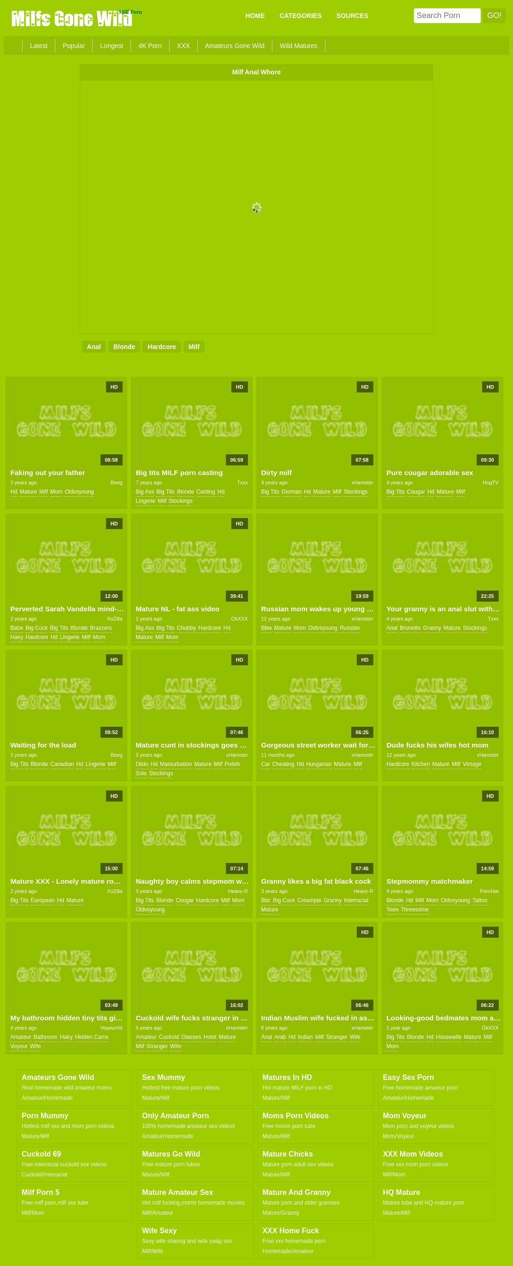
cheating (283, 764)
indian (305, 1037)
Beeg (117, 482)
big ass (145, 491)
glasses (191, 1037)
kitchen (421, 764)
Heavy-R (238, 891)
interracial (356, 900)
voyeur (18, 1046)
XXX (183, 45)
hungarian (318, 764)
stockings (181, 501)
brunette (410, 628)
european (43, 900)
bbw (266, 628)
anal (94, 346)
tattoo (480, 900)
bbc (266, 900)
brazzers (101, 628)
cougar (416, 491)
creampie (309, 900)
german (291, 491)
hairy (16, 637)
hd (13, 491)
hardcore (161, 346)
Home (255, 15)
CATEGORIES (300, 15)
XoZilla (115, 618)
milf (194, 346)
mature (28, 491)
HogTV (490, 482)
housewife (449, 1037)
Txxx (242, 482)
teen (392, 909)
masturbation (176, 764)
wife (35, 1046)
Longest (111, 45)
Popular (74, 45)
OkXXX (239, 618)
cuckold (169, 1037)
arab (280, 1037)
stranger (157, 1046)
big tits (165, 491)
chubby (186, 628)
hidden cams (92, 1037)
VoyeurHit (111, 1028)
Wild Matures (299, 45)
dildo (142, 764)
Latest (38, 45)
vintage (472, 764)
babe (16, 628)
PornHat (489, 891)
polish (232, 764)
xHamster (362, 482)
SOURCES (352, 15)
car (265, 764)
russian (350, 628)
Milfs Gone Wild (73, 18)
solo (141, 773)
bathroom (46, 1037)
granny (432, 628)
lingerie (145, 501)
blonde (124, 346)
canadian (62, 764)
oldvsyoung (79, 491)
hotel (209, 1037)
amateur (20, 1037)
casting (205, 491)
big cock (36, 628)
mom (56, 491)
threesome (415, 909)
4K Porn (150, 45)
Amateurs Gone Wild (235, 45)
